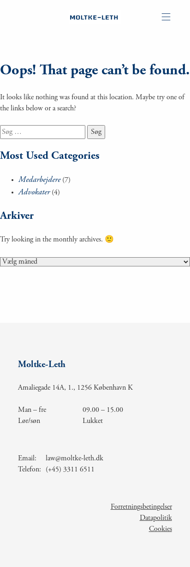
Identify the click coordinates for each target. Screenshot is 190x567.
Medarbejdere (39, 180)
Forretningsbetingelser (141, 507)
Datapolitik (156, 518)
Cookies (160, 529)
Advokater (34, 192)
